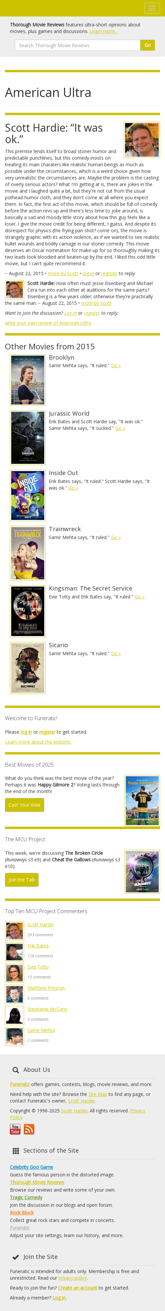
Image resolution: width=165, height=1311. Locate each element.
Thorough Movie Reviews (37, 1182)
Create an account (77, 1288)
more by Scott (63, 273)
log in (88, 273)
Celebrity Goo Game (31, 1167)
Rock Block (22, 1212)
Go (148, 45)
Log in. (59, 1298)
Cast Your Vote (25, 805)
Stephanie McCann (47, 1009)
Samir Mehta (41, 1030)
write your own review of (48, 323)
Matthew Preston (46, 988)
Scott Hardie (40, 924)
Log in (70, 313)
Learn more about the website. (38, 742)
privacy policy (72, 1278)
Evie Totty (38, 967)
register (109, 273)
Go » (116, 365)
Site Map (97, 1094)
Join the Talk (22, 880)
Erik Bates (38, 946)
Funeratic (20, 1084)
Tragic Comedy (26, 1197)
